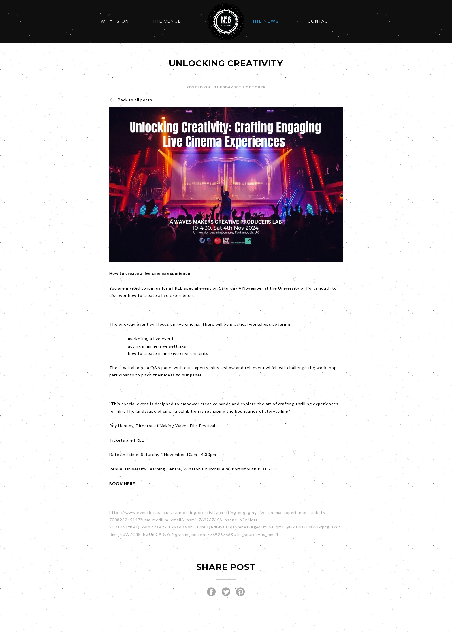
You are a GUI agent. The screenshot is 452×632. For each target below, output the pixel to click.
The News (265, 21)
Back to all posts (135, 99)
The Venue (166, 21)
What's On (115, 21)
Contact (319, 21)
